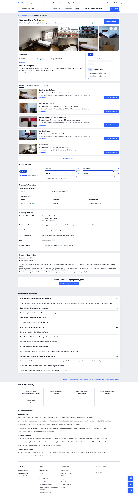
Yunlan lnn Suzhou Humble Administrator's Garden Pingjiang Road (77, 421)
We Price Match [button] (98, 23)
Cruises (81, 3)
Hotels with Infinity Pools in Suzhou (55, 452)
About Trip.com (44, 470)
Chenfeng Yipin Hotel (100, 428)
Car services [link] (46, 3)
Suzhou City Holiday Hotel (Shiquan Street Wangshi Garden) (58, 417)
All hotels (63, 482)
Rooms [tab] (21, 85)
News (41, 473)
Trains (38, 3)
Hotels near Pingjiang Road (86, 438)
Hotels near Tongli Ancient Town (70, 442)
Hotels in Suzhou (99, 379)
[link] (103, 2)
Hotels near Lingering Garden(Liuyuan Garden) (30, 442)
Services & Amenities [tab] (33, 85)
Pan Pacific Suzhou (53, 421)
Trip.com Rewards (66, 473)
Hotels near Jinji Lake (101, 438)
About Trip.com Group (45, 492)
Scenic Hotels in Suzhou (38, 452)
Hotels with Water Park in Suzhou (76, 452)
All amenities (22, 62)
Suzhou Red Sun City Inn (85, 428)
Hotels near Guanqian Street (70, 438)
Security (63, 487)
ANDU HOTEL (100, 421)
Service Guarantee (23, 473)
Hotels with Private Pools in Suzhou (96, 452)
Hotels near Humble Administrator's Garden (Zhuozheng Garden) (98, 442)
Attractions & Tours (59, 3)
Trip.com (65, 379)
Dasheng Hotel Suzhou (30, 20)
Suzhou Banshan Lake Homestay (69, 428)
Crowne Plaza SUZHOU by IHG (85, 417)
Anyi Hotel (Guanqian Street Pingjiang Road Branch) (66, 424)
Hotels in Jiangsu (88, 379)
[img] (38, 38)
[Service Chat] (130, 490)
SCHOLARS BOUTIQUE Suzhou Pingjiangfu (29, 417)
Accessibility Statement (46, 484)
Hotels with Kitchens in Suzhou (43, 456)
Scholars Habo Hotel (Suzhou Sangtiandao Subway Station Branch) (36, 431)
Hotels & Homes (22, 3)
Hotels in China (78, 379)
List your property (66, 479)
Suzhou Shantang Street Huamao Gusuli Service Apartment (34, 424)
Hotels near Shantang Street (52, 442)
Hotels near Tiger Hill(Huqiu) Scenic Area (29, 445)
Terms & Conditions (45, 479)
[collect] (130, 478)
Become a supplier (66, 484)
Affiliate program (65, 476)
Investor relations (65, 470)
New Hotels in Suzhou (24, 452)
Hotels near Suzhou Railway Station (51, 445)
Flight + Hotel (72, 3)
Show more (22, 72)
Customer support (23, 470)
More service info (22, 476)
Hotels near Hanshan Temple (26, 438)
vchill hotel (108, 421)
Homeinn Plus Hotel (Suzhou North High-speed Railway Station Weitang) (38, 428)
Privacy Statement (44, 482)
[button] (87, 3)
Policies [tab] (45, 85)
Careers (41, 476)
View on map (91, 79)
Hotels (71, 379)
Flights (32, 3)
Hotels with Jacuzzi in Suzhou (26, 456)
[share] (130, 484)
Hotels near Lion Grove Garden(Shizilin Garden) (48, 438)
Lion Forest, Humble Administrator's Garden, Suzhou (32, 421)
